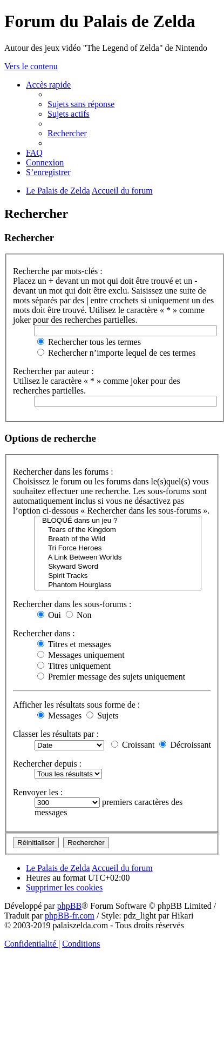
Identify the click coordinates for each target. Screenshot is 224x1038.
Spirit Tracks (118, 576)
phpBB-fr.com (69, 915)
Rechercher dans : (44, 633)
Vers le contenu (31, 66)
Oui (49, 615)
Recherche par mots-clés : (58, 271)
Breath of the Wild (118, 539)
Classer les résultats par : (56, 733)
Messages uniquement (81, 655)
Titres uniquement (74, 665)
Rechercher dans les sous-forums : (72, 604)
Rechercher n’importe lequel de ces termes (116, 352)
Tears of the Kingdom (118, 530)
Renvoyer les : (38, 792)
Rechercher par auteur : (53, 371)
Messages (59, 715)
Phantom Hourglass (118, 585)
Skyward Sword (118, 566)
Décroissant (185, 744)
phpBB (69, 905)
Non (79, 615)
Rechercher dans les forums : (63, 471)
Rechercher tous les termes (89, 342)
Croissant (132, 744)
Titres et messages (74, 644)
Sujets (102, 715)
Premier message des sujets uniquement (111, 676)
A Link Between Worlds (118, 557)
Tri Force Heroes (118, 548)
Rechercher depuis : (47, 763)
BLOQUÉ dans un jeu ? (118, 520)
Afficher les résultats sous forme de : (76, 704)
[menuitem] (80, 104)
